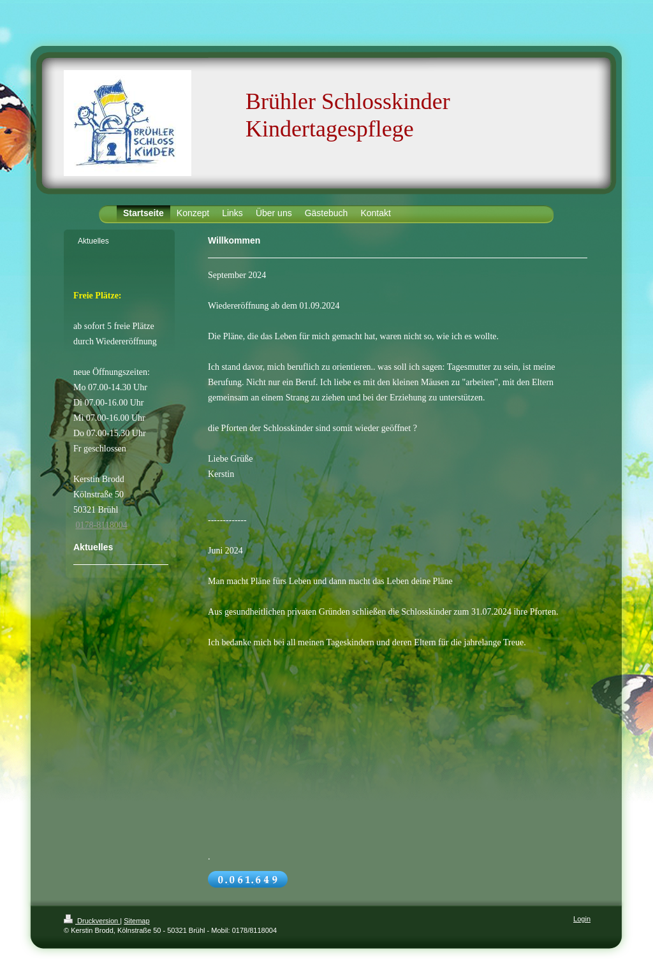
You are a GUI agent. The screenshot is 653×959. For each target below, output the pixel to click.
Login (582, 919)
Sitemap (136, 921)
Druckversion (92, 921)
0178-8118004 (102, 525)
